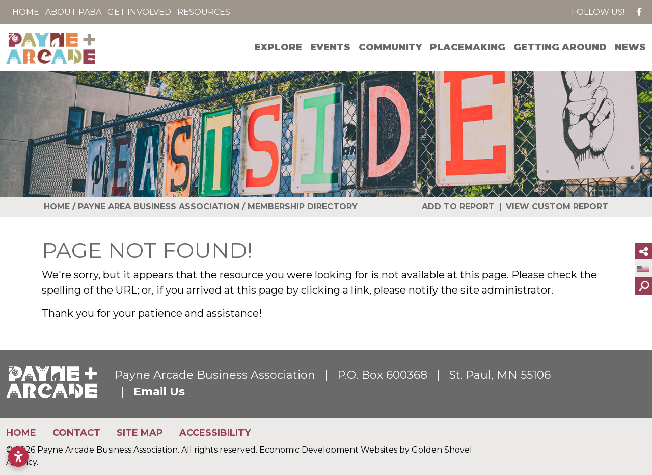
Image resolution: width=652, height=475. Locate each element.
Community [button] (390, 47)
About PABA (73, 12)
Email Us (159, 392)
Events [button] (330, 47)
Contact (76, 432)
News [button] (630, 47)
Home (25, 12)
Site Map (140, 432)
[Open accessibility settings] (18, 456)
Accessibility (215, 432)
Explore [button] (278, 47)
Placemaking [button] (467, 47)
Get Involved (139, 12)
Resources (203, 12)
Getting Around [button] (560, 47)
